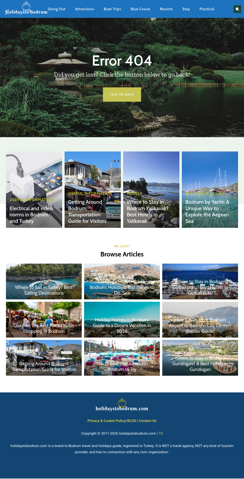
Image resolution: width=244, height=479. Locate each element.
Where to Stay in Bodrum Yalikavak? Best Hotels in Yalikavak (146, 212)
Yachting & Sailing (204, 196)
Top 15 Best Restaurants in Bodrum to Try (122, 367)
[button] (237, 9)
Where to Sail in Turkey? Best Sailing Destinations (44, 291)
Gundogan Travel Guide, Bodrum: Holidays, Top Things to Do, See (122, 288)
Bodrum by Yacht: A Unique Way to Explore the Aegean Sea (205, 212)
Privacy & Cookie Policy (106, 421)
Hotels (134, 196)
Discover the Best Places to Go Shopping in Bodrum (43, 329)
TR (160, 434)
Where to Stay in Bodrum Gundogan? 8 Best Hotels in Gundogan (200, 364)
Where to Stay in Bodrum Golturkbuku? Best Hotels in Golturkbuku (200, 288)
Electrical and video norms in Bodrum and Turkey (32, 215)
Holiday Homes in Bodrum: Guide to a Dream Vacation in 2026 (122, 326)
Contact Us (148, 421)
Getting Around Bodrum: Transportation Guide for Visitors (89, 212)
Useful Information (30, 201)
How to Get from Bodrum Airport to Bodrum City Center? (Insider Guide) (200, 326)
